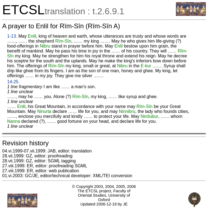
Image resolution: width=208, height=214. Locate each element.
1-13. (12, 36)
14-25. (13, 81)
